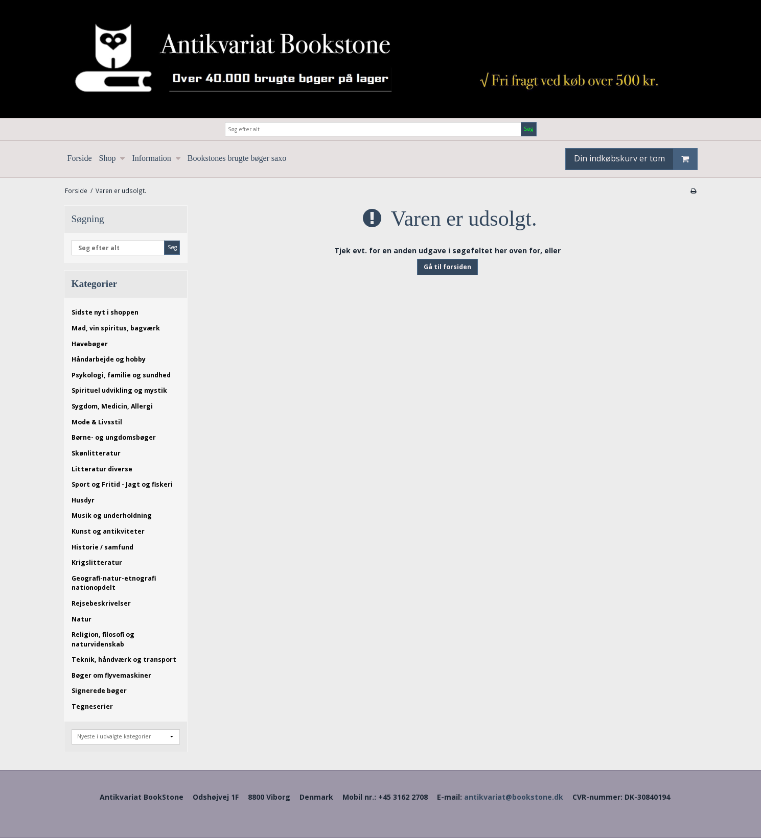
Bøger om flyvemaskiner (111, 675)
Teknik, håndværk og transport (124, 659)
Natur (81, 619)
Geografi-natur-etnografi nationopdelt (114, 583)
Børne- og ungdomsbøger (114, 437)
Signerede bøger (99, 690)
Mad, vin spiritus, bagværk (116, 328)
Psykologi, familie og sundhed (121, 375)
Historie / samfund (102, 547)
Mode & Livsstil (97, 422)
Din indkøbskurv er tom (635, 159)
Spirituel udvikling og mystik (119, 390)
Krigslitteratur (97, 562)
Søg (528, 128)
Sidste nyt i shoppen (105, 312)
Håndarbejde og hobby (109, 359)
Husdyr (83, 500)
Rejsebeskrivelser (101, 603)
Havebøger (90, 344)
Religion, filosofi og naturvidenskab (103, 639)
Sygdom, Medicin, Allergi (112, 406)
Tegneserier (92, 706)
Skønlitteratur (96, 453)
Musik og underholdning (112, 515)
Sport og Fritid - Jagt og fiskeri (122, 484)
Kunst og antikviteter (108, 531)
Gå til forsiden (447, 266)
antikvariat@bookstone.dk (513, 797)
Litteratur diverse (102, 469)
